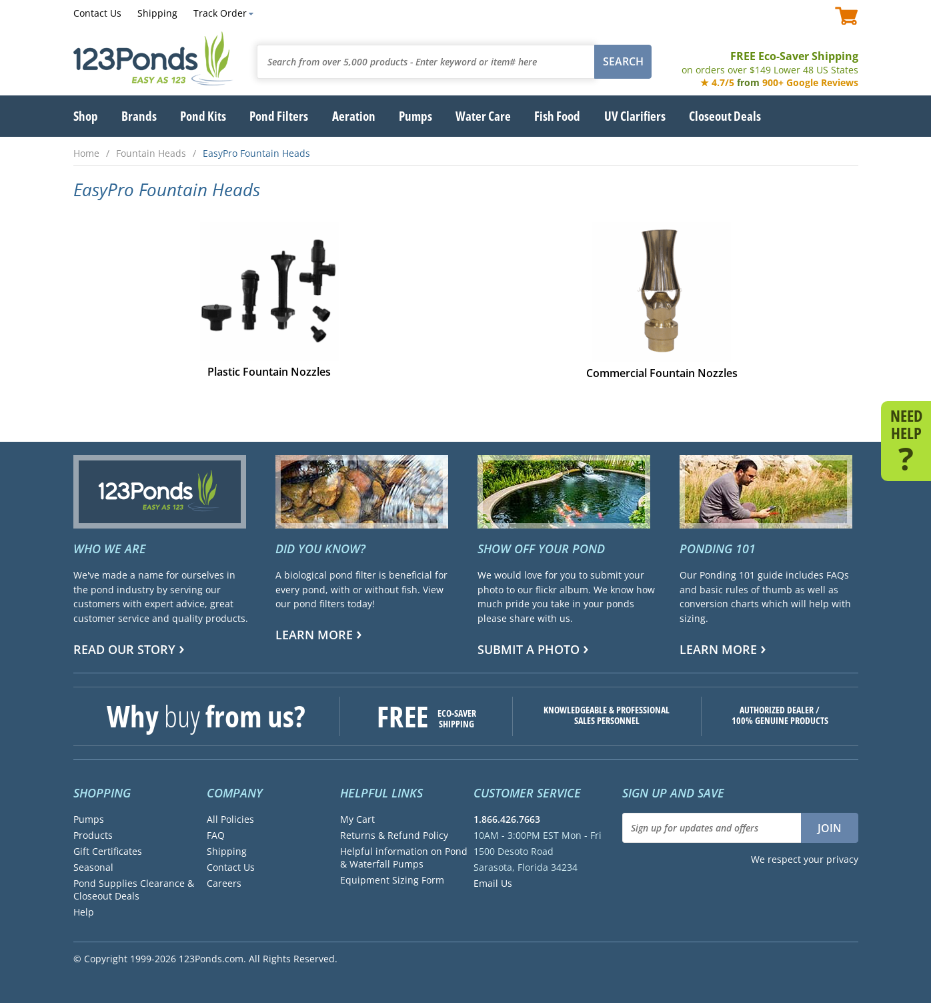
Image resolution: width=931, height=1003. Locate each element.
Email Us (493, 883)
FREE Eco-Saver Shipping (770, 62)
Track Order (220, 13)
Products (93, 835)
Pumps (88, 819)
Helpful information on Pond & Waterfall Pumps (404, 857)
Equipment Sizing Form (392, 880)
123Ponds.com (153, 58)
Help (83, 912)
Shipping (157, 13)
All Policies (230, 819)
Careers (224, 883)
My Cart (357, 819)
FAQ (216, 835)
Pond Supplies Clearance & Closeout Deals (133, 889)
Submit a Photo (529, 649)
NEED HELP (906, 439)
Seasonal (93, 867)
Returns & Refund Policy (394, 835)
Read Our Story (124, 649)
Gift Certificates (107, 851)
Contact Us (97, 13)
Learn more (314, 635)
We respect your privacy (804, 859)
